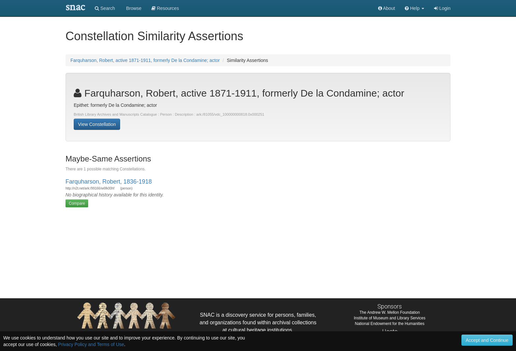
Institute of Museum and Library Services (389, 318)
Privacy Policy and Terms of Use (91, 344)
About (386, 8)
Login (442, 8)
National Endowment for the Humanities (389, 323)
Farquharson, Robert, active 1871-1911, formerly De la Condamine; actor (145, 60)
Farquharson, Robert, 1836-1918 (108, 181)
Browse (133, 8)
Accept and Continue (487, 340)
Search (105, 8)
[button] (414, 8)
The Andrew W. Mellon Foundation (389, 312)
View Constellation (97, 124)
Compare (77, 203)
